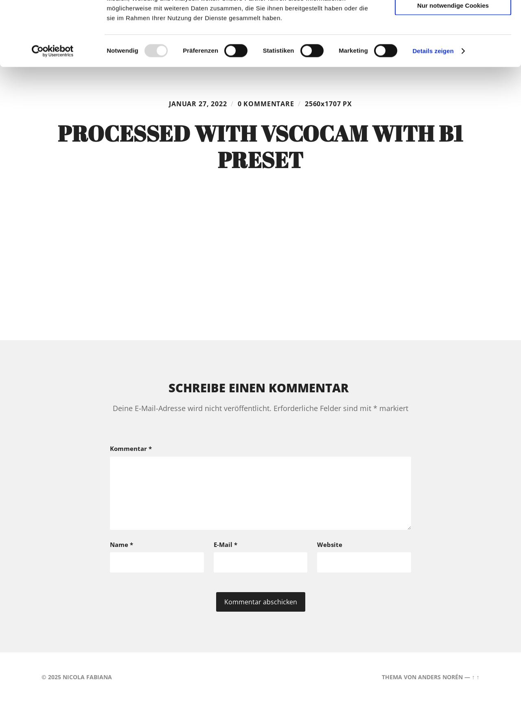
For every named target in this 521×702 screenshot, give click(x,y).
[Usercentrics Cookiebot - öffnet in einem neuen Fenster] (52, 111)
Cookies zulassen (453, 19)
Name (121, 544)
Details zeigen (432, 111)
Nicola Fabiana (87, 677)
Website (329, 544)
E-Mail (225, 544)
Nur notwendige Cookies (453, 65)
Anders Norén (440, 677)
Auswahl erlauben (453, 42)
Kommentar (131, 448)
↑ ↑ (475, 677)
